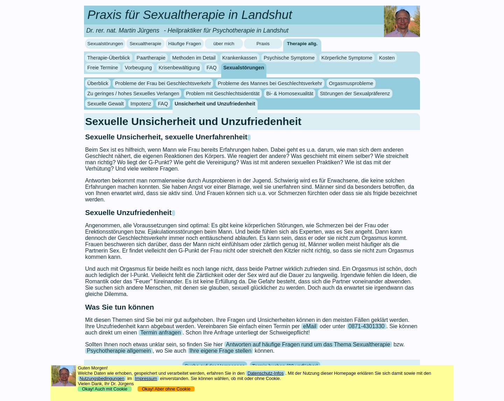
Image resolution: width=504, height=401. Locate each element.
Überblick (98, 83)
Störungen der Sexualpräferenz (355, 93)
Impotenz (141, 103)
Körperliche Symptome (346, 58)
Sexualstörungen (105, 43)
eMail (309, 326)
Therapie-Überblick (109, 58)
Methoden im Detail (194, 58)
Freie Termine (103, 67)
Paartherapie (150, 58)
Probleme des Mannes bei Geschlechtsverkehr (270, 83)
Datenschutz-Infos (265, 373)
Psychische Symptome (289, 58)
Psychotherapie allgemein (119, 351)
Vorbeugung (138, 67)
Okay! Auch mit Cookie (104, 389)
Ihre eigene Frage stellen (220, 351)
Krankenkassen (239, 58)
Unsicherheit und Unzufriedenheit (215, 103)
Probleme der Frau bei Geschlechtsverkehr (163, 83)
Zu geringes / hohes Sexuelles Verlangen (133, 93)
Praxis (263, 43)
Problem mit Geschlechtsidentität (222, 93)
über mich (224, 43)
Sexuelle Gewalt (106, 103)
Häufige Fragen (184, 43)
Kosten (387, 58)
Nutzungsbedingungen (101, 378)
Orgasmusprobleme (351, 83)
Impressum (146, 378)
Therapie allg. (302, 43)
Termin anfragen (160, 333)
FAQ (211, 67)
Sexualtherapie (145, 43)
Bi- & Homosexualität (289, 93)
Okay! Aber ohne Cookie (166, 389)
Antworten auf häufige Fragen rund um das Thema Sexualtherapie (308, 344)
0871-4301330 (367, 326)
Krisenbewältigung (179, 67)
